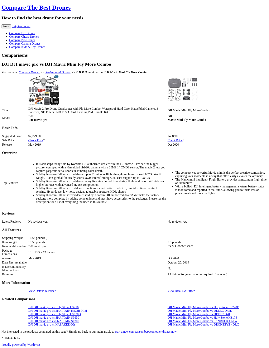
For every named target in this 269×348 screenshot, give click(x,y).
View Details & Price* (42, 290)
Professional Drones (57, 72)
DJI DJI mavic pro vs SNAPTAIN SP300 (53, 321)
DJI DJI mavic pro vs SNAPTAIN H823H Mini (57, 310)
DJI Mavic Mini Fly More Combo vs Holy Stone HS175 (202, 317)
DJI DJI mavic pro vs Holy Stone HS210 (53, 307)
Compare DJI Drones (22, 33)
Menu (6, 26)
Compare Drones (29, 72)
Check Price (35, 140)
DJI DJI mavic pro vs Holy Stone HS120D (54, 314)
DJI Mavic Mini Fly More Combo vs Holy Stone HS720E (203, 307)
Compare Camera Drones (25, 43)
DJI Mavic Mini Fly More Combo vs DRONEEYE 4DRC (203, 324)
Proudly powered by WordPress (21, 344)
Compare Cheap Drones (24, 36)
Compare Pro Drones (22, 40)
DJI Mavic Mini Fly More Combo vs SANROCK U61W (203, 321)
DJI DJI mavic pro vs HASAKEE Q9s (51, 324)
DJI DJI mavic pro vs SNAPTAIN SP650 (53, 317)
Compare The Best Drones (36, 7)
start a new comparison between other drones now (145, 331)
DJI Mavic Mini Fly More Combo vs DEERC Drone (200, 310)
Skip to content (21, 26)
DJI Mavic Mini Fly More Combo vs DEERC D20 (199, 314)
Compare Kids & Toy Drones (27, 47)
